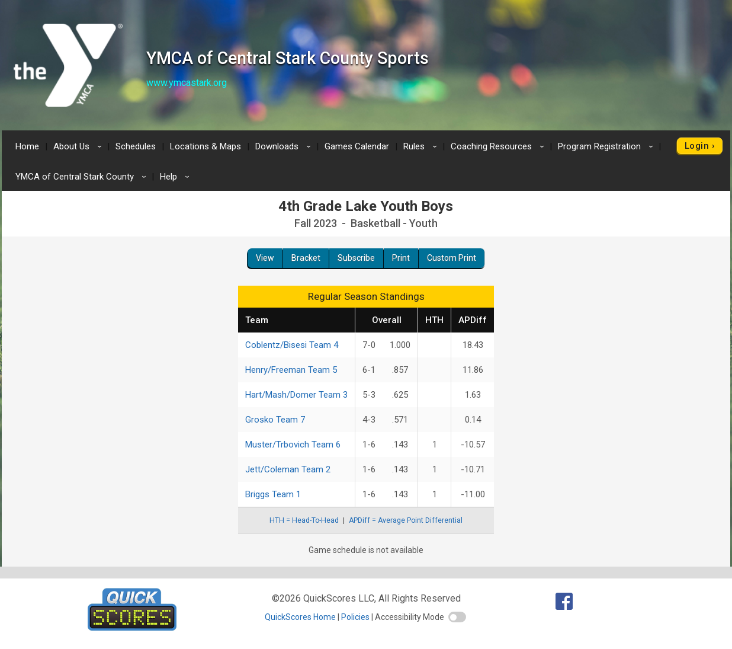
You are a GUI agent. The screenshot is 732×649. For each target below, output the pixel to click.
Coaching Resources (499, 146)
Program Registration (607, 146)
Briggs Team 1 (273, 494)
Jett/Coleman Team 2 (287, 469)
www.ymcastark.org (186, 82)
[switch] (457, 617)
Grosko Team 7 (275, 419)
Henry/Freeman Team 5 (291, 370)
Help (176, 176)
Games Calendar (357, 146)
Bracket (305, 258)
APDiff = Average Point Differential (406, 520)
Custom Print (451, 258)
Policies (355, 617)
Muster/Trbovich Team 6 (293, 444)
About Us (79, 146)
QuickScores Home (300, 617)
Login (697, 145)
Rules (422, 146)
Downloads (284, 146)
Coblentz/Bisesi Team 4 (291, 345)
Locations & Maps (205, 146)
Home (27, 146)
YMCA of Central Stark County (82, 176)
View (265, 258)
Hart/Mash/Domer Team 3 (296, 394)
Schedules (135, 146)
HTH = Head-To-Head (304, 520)
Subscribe (356, 258)
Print (401, 258)
